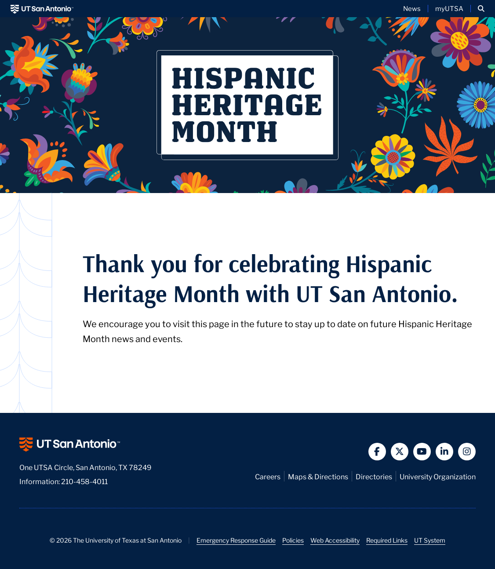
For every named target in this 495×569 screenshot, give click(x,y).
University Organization (438, 476)
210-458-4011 (84, 481)
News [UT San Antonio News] (412, 8)
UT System (429, 540)
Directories (374, 476)
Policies (293, 540)
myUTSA (449, 8)
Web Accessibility (335, 540)
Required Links (387, 540)
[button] (481, 8)
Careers (267, 476)
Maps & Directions (318, 476)
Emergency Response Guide (236, 540)
